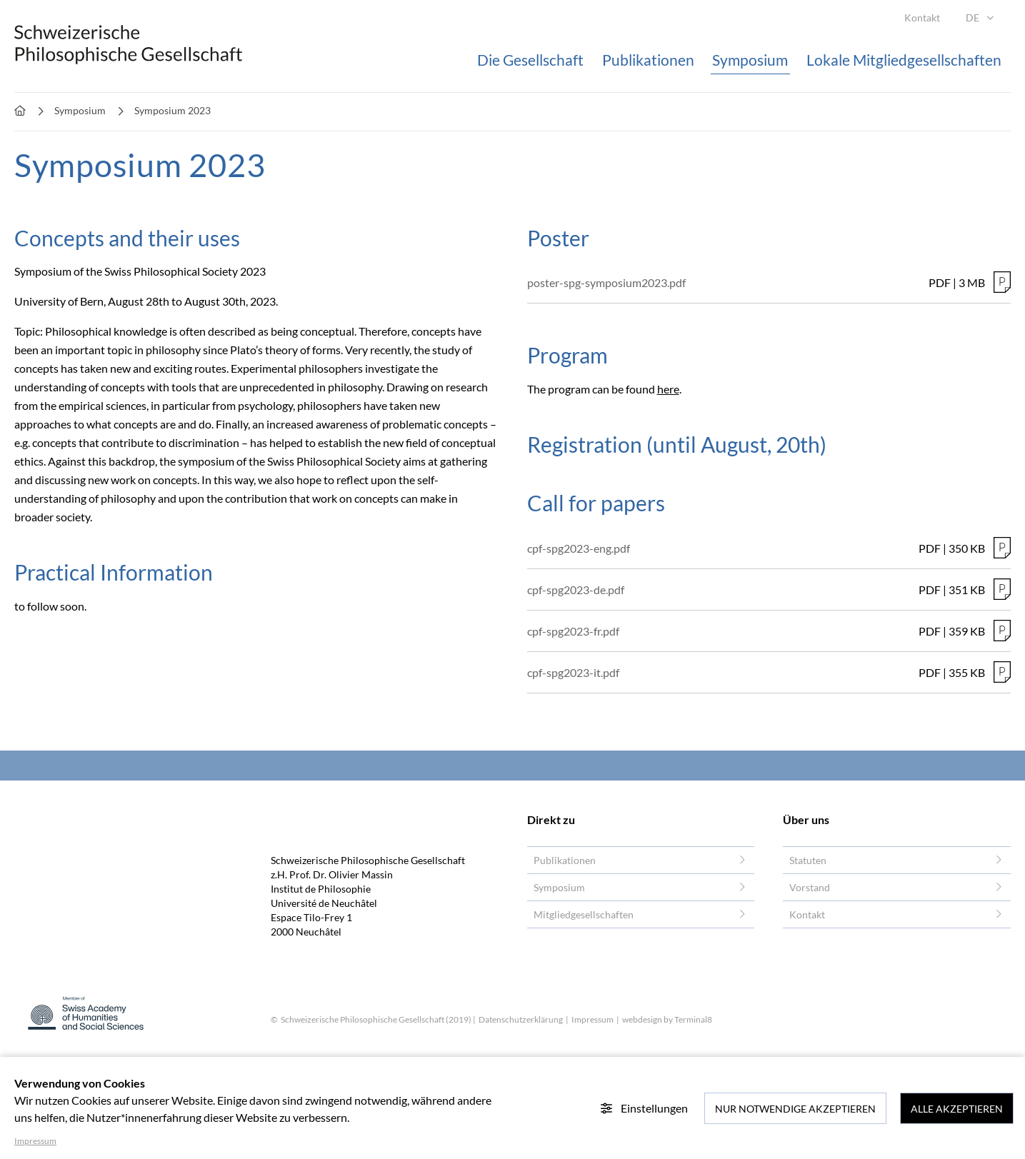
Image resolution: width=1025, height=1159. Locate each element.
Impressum (593, 1019)
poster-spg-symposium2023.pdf (606, 282)
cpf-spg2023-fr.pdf (573, 631)
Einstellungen (644, 1108)
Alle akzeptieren (957, 1109)
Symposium (559, 887)
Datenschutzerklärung (521, 1019)
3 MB (972, 282)
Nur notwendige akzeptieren (795, 1109)
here (668, 389)
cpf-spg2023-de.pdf (575, 589)
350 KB (967, 548)
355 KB (967, 672)
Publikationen (565, 860)
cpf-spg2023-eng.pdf (578, 548)
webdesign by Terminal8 (667, 1019)
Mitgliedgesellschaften (584, 914)
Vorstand (809, 887)
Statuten (807, 860)
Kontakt (807, 914)
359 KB (967, 631)
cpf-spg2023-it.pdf (573, 672)
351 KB (967, 589)
